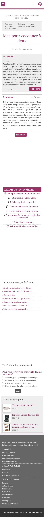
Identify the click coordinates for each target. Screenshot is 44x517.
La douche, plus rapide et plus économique (21, 378)
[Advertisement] (22, 163)
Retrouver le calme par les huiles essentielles (24, 216)
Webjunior (6, 492)
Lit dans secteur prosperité (15, 309)
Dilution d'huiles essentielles (24, 226)
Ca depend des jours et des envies (17, 383)
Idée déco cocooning (24, 222)
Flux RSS (5, 472)
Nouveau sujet (10, 28)
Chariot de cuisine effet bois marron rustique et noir (22, 427)
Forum (16, 15)
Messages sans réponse (26, 26)
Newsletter (6, 469)
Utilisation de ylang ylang (24, 198)
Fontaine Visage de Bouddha (22, 416)
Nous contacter (7, 456)
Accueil (8, 15)
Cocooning (26, 15)
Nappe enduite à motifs (22, 407)
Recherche (21, 24)
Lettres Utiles (7, 489)
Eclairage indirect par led (24, 202)
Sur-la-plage (6, 501)
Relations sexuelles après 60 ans (17, 288)
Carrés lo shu (9, 295)
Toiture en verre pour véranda (24, 211)
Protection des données (11, 459)
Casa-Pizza (6, 498)
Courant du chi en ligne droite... (17, 298)
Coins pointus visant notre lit (16, 302)
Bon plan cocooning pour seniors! (24, 193)
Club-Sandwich (7, 495)
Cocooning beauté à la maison (24, 206)
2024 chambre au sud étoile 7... (16, 305)
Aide (32, 24)
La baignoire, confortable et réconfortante (20, 380)
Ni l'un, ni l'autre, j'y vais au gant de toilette (20, 386)
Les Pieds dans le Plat (10, 504)
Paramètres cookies (9, 462)
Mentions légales (8, 453)
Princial (5, 483)
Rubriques (9, 24)
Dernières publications (10, 475)
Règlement (9, 26)
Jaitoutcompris (7, 486)
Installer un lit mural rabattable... (18, 291)
